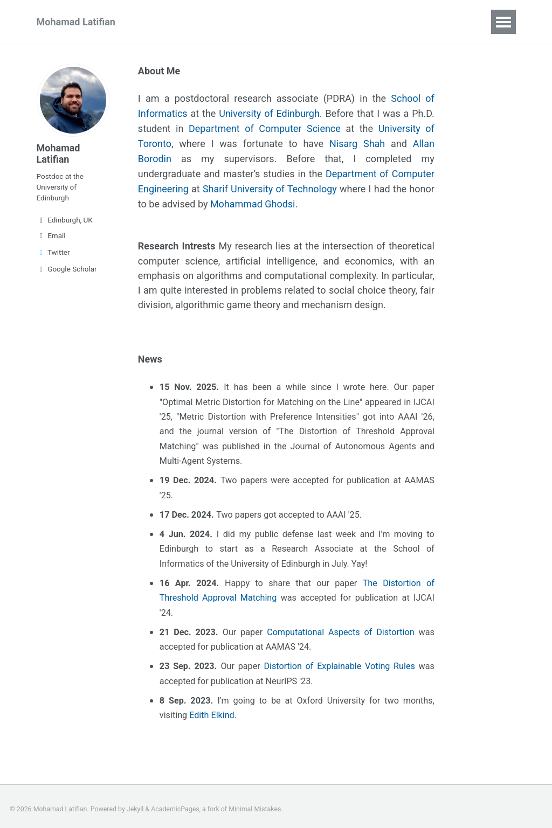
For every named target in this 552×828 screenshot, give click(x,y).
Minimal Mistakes (255, 804)
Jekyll (135, 804)
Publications (181, 21)
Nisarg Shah (357, 141)
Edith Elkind (211, 710)
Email (51, 235)
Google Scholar (67, 269)
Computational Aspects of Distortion (343, 626)
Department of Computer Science (265, 127)
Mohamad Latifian (76, 21)
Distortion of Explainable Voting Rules (341, 661)
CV (233, 21)
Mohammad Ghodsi (252, 199)
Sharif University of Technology (271, 185)
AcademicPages (175, 804)
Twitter (53, 252)
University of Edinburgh (269, 112)
